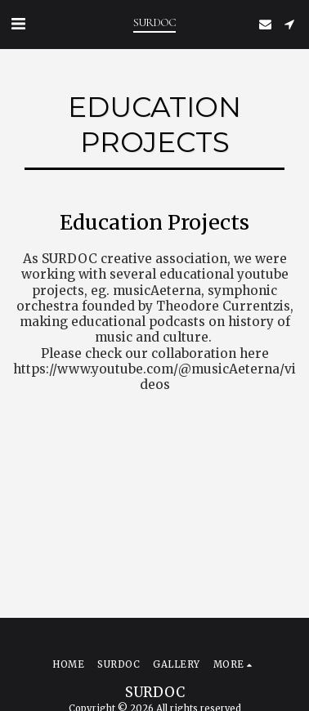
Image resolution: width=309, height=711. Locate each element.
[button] (18, 23)
